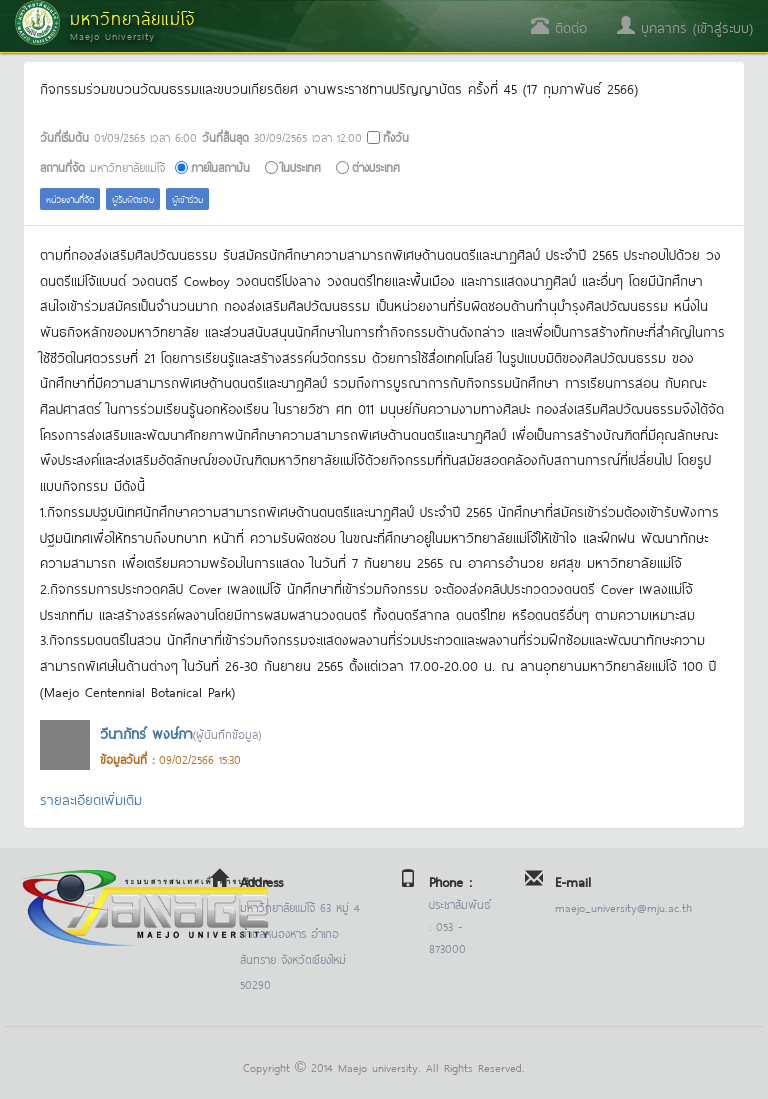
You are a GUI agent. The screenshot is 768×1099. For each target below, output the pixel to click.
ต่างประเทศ (376, 166)
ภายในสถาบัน (220, 166)
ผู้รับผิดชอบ (133, 198)
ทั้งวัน (396, 136)
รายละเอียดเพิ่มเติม (91, 798)
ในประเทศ (301, 166)
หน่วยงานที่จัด (70, 198)
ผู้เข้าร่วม (187, 198)
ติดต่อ (559, 26)
